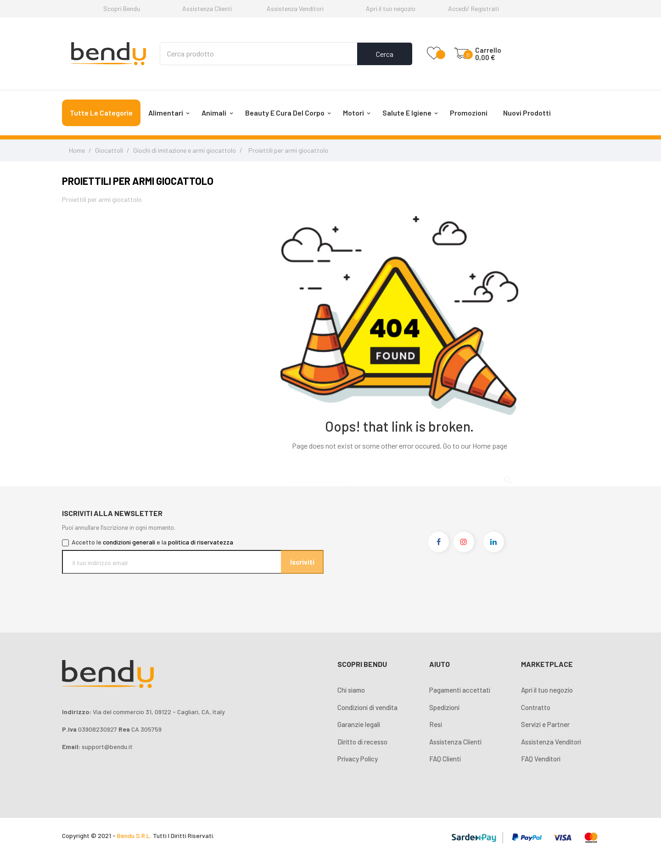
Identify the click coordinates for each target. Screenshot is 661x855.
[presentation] (138, 592)
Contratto (535, 707)
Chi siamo (351, 690)
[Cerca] (399, 476)
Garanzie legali (358, 724)
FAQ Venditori (540, 759)
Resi (435, 724)
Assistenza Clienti (207, 8)
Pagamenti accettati (459, 690)
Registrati (485, 8)
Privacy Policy (357, 759)
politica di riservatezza (200, 542)
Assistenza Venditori (295, 8)
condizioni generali (129, 542)
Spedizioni (444, 707)
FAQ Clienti (445, 759)
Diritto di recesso (362, 742)
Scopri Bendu (121, 8)
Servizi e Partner (545, 724)
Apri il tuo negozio (390, 8)
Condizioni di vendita (367, 707)
